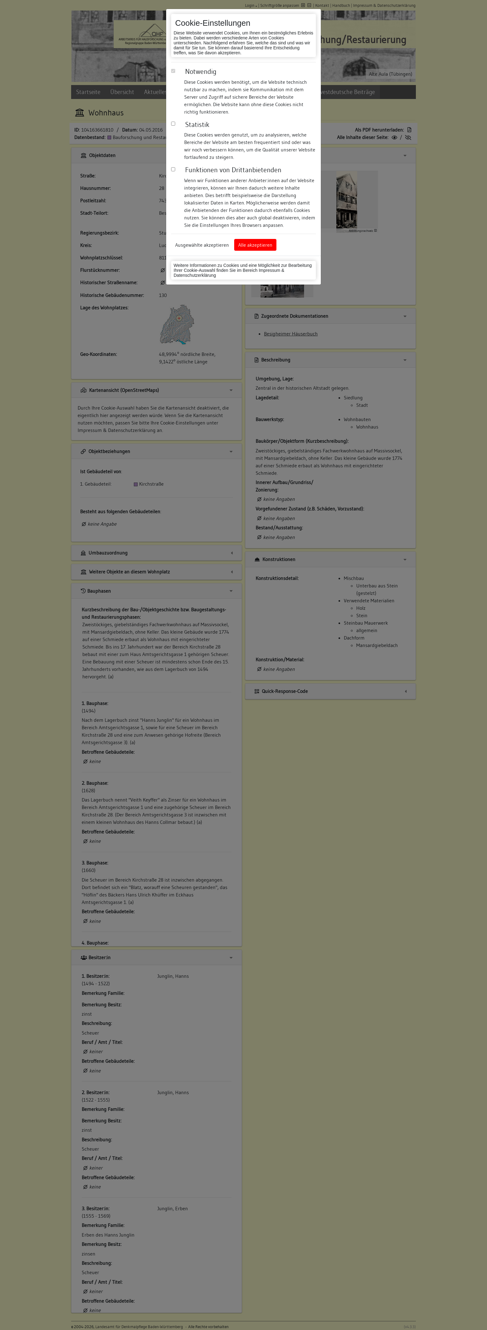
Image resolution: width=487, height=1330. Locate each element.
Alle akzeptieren (255, 245)
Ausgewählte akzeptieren (202, 245)
